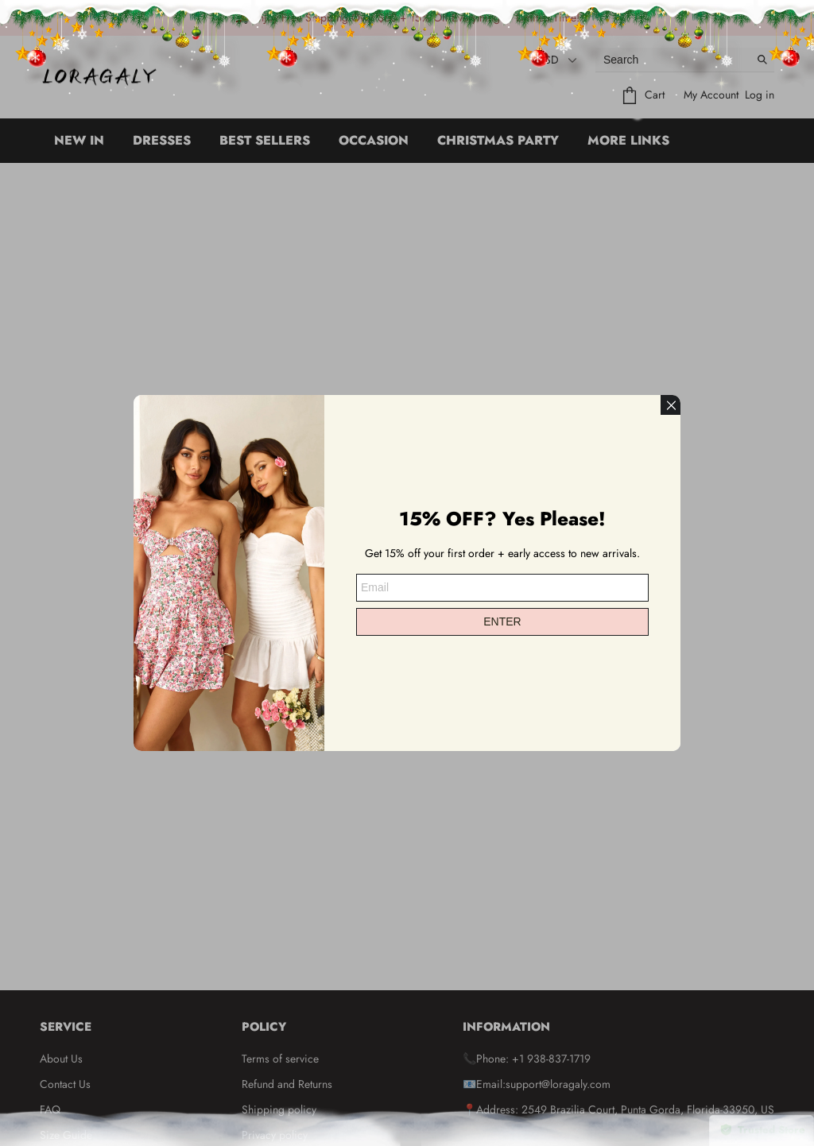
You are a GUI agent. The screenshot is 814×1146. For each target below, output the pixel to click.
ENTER (502, 621)
